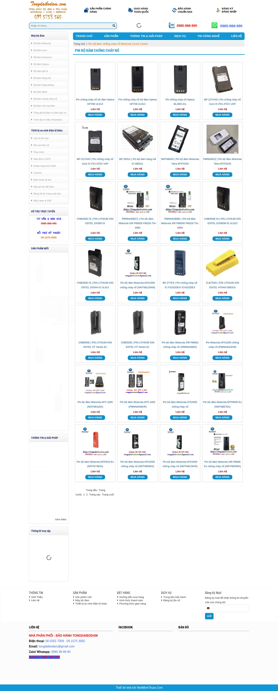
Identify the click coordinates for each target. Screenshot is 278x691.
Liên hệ (35, 600)
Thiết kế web (124, 687)
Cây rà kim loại (41, 138)
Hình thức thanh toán (131, 600)
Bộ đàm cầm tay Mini (44, 105)
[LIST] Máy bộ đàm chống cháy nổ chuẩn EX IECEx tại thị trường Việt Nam (48, 493)
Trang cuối (108, 494)
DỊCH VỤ (180, 36)
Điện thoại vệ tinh (42, 179)
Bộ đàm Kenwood (43, 57)
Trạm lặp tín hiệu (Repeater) (48, 119)
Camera (38, 172)
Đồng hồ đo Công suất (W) (47, 193)
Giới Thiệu (37, 597)
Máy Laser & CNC (43, 200)
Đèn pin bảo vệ (41, 145)
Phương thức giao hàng (132, 603)
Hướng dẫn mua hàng (131, 597)
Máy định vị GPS (42, 159)
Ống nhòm (39, 152)
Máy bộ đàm (82, 600)
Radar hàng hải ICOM (45, 166)
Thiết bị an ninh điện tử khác (91, 603)
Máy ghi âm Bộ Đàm (44, 186)
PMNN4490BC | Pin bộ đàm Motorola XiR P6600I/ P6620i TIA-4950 (180, 223)
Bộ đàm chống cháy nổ (45, 99)
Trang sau (94, 494)
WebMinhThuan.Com (150, 687)
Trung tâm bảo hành (174, 597)
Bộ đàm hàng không (44, 85)
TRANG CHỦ (84, 36)
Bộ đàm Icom (40, 50)
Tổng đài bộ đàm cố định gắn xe (50, 112)
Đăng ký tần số (171, 600)
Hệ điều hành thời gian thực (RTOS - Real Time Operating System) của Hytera (46, 476)
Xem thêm (60, 519)
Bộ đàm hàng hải (42, 78)
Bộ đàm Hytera (41, 64)
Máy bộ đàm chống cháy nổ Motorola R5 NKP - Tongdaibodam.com (48, 422)
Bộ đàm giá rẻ (41, 71)
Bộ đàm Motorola (42, 43)
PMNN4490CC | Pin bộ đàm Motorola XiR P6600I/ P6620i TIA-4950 (138, 223)
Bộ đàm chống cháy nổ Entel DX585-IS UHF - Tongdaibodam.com (48, 376)
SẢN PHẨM (111, 36)
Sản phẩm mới (83, 597)
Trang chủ (79, 43)
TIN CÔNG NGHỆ (208, 36)
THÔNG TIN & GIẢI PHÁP (146, 36)
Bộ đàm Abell (40, 92)
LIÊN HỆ (236, 36)
